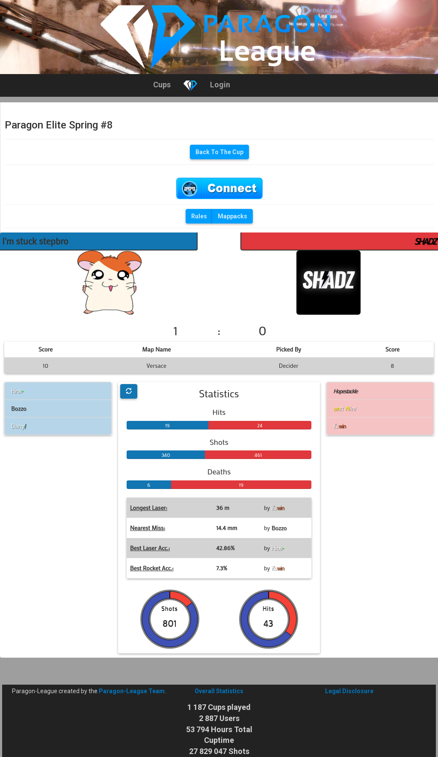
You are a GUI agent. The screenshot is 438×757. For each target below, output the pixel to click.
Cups (162, 84)
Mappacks (232, 216)
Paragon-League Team (132, 691)
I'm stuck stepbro (35, 241)
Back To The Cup (219, 152)
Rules (199, 216)
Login (220, 84)
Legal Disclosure (349, 691)
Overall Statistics (219, 691)
